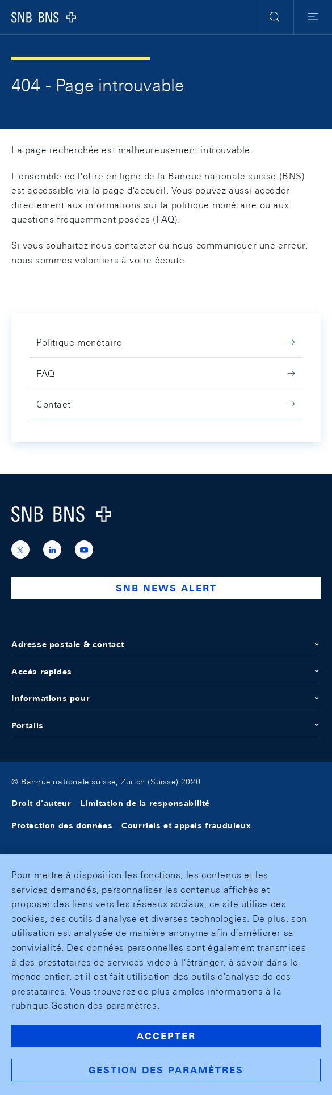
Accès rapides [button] (166, 671)
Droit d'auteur (41, 803)
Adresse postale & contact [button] (166, 644)
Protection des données (61, 825)
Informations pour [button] (166, 698)
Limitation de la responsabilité (145, 803)
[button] (274, 17)
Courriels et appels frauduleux (186, 825)
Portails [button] (166, 725)
